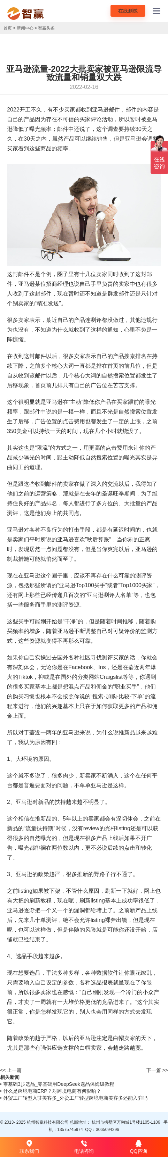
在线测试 (128, 11)
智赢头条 (46, 28)
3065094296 (107, 1129)
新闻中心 (25, 28)
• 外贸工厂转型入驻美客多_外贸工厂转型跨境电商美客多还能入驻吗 (73, 1098)
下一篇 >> (157, 1070)
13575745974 (70, 1129)
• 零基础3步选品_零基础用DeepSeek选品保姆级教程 (57, 1084)
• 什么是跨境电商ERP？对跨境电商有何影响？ (50, 1091)
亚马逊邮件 (106, 110)
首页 (7, 28)
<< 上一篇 (11, 1070)
